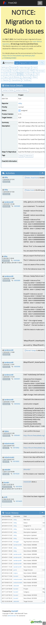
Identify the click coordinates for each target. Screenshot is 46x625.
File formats (39, 71)
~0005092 (16, 404)
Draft (13, 71)
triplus (6, 431)
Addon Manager (24, 68)
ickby (20, 103)
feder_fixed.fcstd (32, 178)
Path (36, 74)
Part (20, 74)
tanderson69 (8, 202)
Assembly (6, 71)
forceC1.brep (31, 350)
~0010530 (18, 486)
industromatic (9, 443)
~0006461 (16, 435)
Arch (34, 68)
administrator (12, 615)
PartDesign (28, 74)
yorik (5, 497)
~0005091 (16, 379)
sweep (21, 156)
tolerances (29, 156)
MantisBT (14, 611)
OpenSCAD (12, 74)
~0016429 (18, 501)
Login (17, 63)
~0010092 (15, 448)
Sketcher (5, 80)
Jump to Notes (8, 90)
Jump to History (21, 90)
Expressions (22, 71)
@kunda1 (26, 469)
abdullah (7, 470)
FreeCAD (10, 3)
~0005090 (16, 366)
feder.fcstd (30, 190)
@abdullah (27, 482)
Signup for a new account (28, 63)
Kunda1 (6, 482)
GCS (4, 74)
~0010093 (15, 461)
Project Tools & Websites (11, 77)
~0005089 (16, 280)
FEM (31, 71)
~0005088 (16, 260)
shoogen (16, 542)
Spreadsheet (16, 80)
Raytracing (25, 77)
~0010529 (16, 474)
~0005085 (16, 206)
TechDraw (26, 80)
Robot (34, 77)
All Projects (5, 68)
